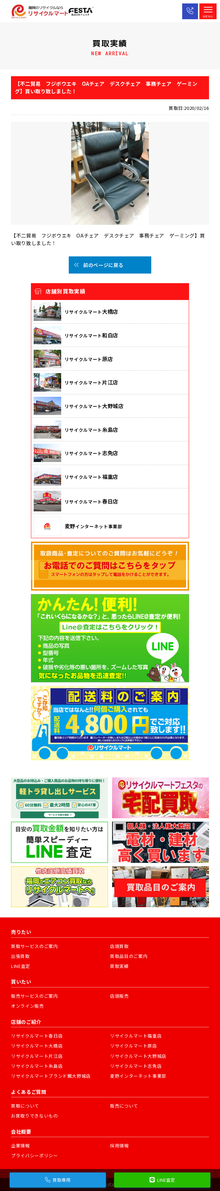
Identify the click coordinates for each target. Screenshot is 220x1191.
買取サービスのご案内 (34, 946)
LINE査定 (20, 966)
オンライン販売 (27, 1006)
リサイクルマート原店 (133, 1045)
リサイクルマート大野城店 (138, 1056)
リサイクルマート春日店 (37, 1035)
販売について (124, 1105)
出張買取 (20, 956)
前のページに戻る (98, 264)
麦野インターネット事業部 (138, 1076)
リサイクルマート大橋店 (37, 1045)
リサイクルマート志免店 (136, 1066)
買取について (25, 1105)
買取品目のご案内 (128, 956)
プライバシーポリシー (34, 1155)
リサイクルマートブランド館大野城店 (51, 1076)
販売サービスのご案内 (34, 996)
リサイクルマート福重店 (136, 1035)
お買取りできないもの (34, 1115)
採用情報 (119, 1145)
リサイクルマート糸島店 (37, 1066)
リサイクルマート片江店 (37, 1056)
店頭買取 (119, 946)
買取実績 (119, 966)
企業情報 (20, 1145)
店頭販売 (119, 996)
